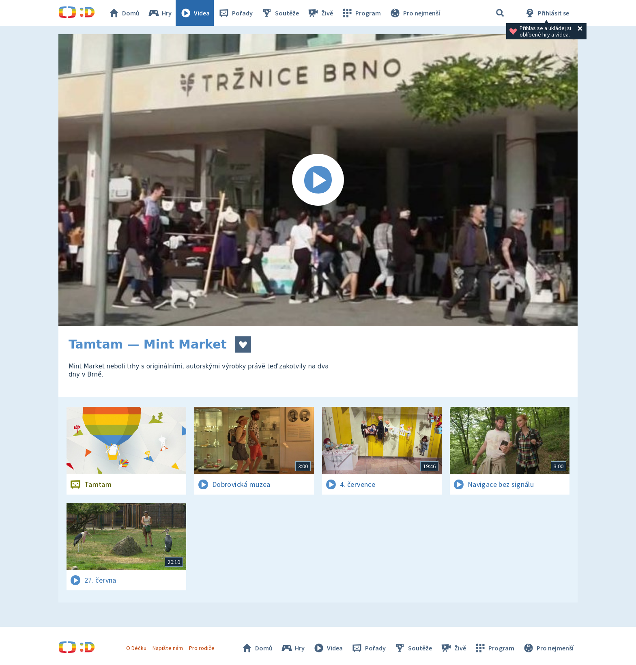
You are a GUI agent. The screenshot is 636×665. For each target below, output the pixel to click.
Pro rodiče (202, 648)
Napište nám (168, 648)
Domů (124, 13)
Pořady (235, 13)
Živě (320, 13)
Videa (195, 13)
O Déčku (136, 648)
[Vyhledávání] (500, 13)
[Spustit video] (318, 180)
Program (361, 13)
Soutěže (280, 13)
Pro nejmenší (414, 13)
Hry (160, 13)
